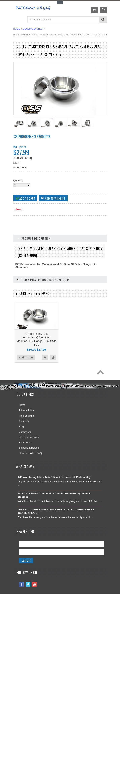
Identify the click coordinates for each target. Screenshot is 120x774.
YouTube (34, 605)
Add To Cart (26, 379)
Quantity (18, 180)
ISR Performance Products (31, 136)
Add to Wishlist (45, 379)
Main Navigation (16, 19)
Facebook (21, 605)
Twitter (28, 605)
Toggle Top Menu (60, 2)
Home (16, 29)
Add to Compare (53, 379)
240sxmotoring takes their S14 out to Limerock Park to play (54, 498)
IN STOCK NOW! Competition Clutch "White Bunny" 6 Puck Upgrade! (54, 516)
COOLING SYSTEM (33, 29)
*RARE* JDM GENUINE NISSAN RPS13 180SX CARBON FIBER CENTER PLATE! (56, 532)
